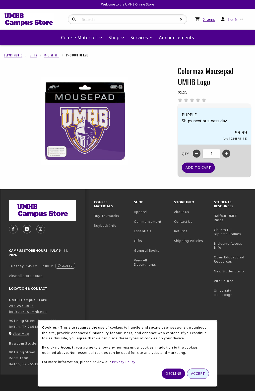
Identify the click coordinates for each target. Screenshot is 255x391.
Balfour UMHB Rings (232, 217)
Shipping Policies (188, 240)
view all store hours (26, 275)
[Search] (74, 19)
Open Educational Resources (229, 259)
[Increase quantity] (226, 154)
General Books (146, 250)
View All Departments (145, 262)
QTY (185, 153)
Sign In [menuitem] (233, 19)
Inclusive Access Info (228, 245)
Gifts (33, 55)
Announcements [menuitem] (176, 37)
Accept (198, 373)
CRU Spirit (51, 55)
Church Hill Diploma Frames (232, 231)
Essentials (142, 231)
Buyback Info (105, 225)
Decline (173, 373)
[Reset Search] (181, 19)
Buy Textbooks (106, 215)
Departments (13, 55)
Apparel (140, 211)
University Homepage (232, 292)
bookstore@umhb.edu (28, 311)
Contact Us (183, 221)
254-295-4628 (21, 305)
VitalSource (232, 280)
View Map (21, 333)
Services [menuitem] (139, 37)
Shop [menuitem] (114, 37)
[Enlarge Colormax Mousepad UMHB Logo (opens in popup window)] (84, 121)
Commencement (147, 221)
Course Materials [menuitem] (79, 37)
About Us (182, 211)
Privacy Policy (123, 362)
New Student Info (229, 271)
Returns (181, 231)
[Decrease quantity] (196, 154)
